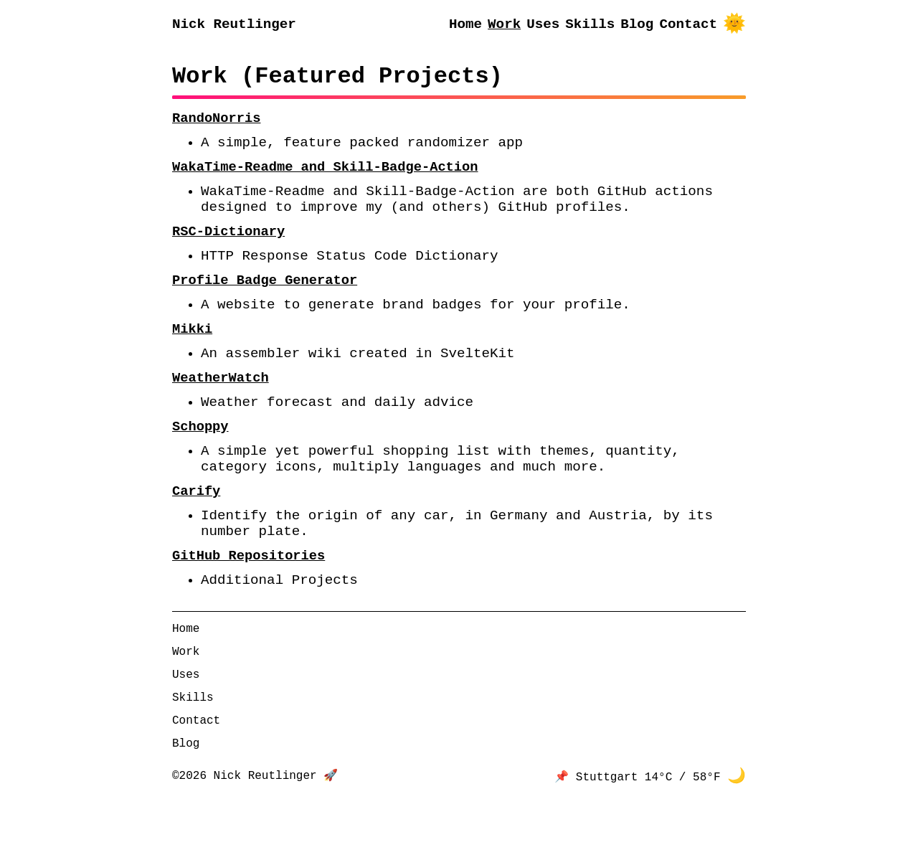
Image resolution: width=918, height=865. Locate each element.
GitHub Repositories (248, 620)
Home (465, 25)
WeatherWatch (220, 418)
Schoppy (200, 472)
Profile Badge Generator (264, 309)
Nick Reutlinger (234, 25)
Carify (196, 546)
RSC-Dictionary (228, 254)
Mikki (192, 363)
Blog (636, 25)
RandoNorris (216, 126)
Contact (688, 25)
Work (504, 25)
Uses (542, 25)
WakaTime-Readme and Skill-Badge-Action (325, 180)
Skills (590, 25)
